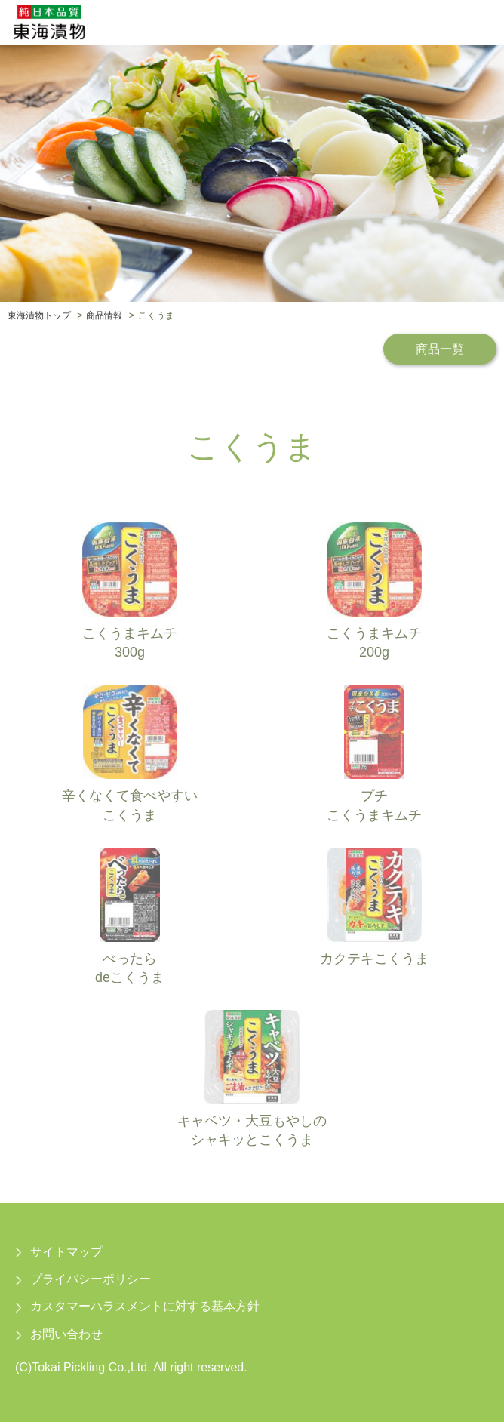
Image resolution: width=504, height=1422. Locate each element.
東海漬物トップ (39, 315)
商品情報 (104, 315)
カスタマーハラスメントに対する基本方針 (145, 1306)
